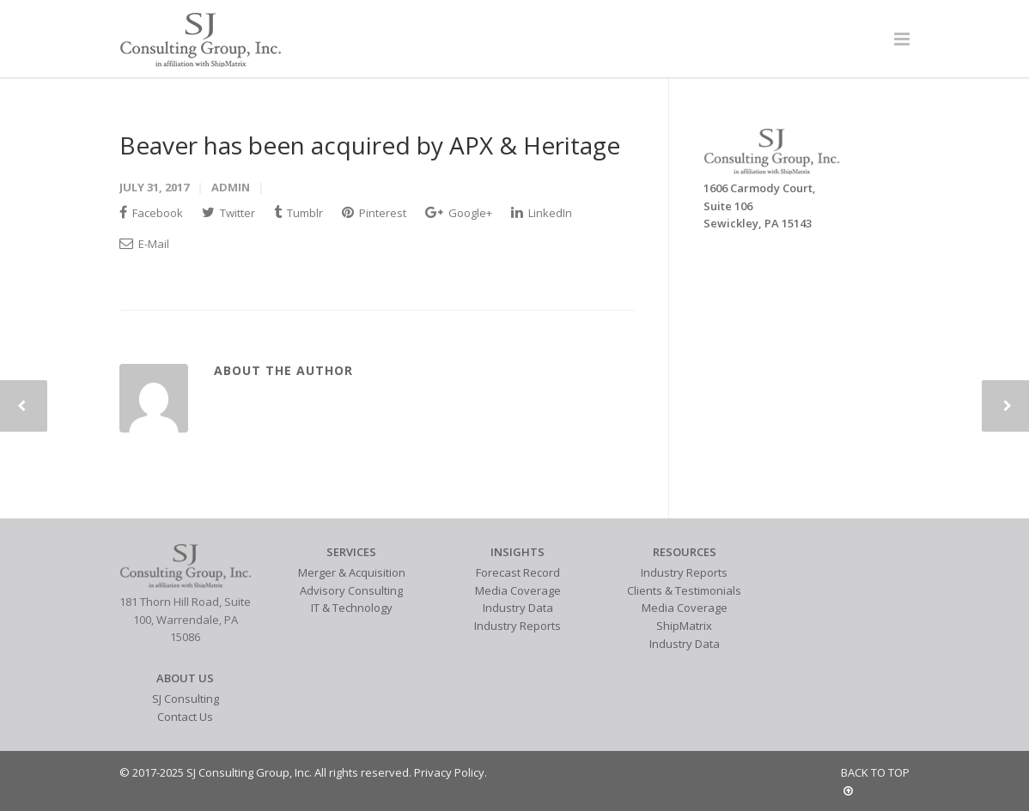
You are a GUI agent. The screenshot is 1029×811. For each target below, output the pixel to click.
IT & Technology (352, 607)
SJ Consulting (185, 698)
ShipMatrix (684, 625)
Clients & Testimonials (684, 590)
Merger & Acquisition (351, 572)
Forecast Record (518, 572)
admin (230, 187)
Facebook (151, 213)
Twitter (228, 213)
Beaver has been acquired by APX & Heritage (369, 145)
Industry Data (518, 607)
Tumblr (298, 213)
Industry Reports (517, 625)
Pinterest (374, 213)
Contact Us (185, 716)
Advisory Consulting (351, 590)
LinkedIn (541, 213)
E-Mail (144, 243)
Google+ (458, 213)
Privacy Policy (449, 772)
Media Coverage (518, 590)
